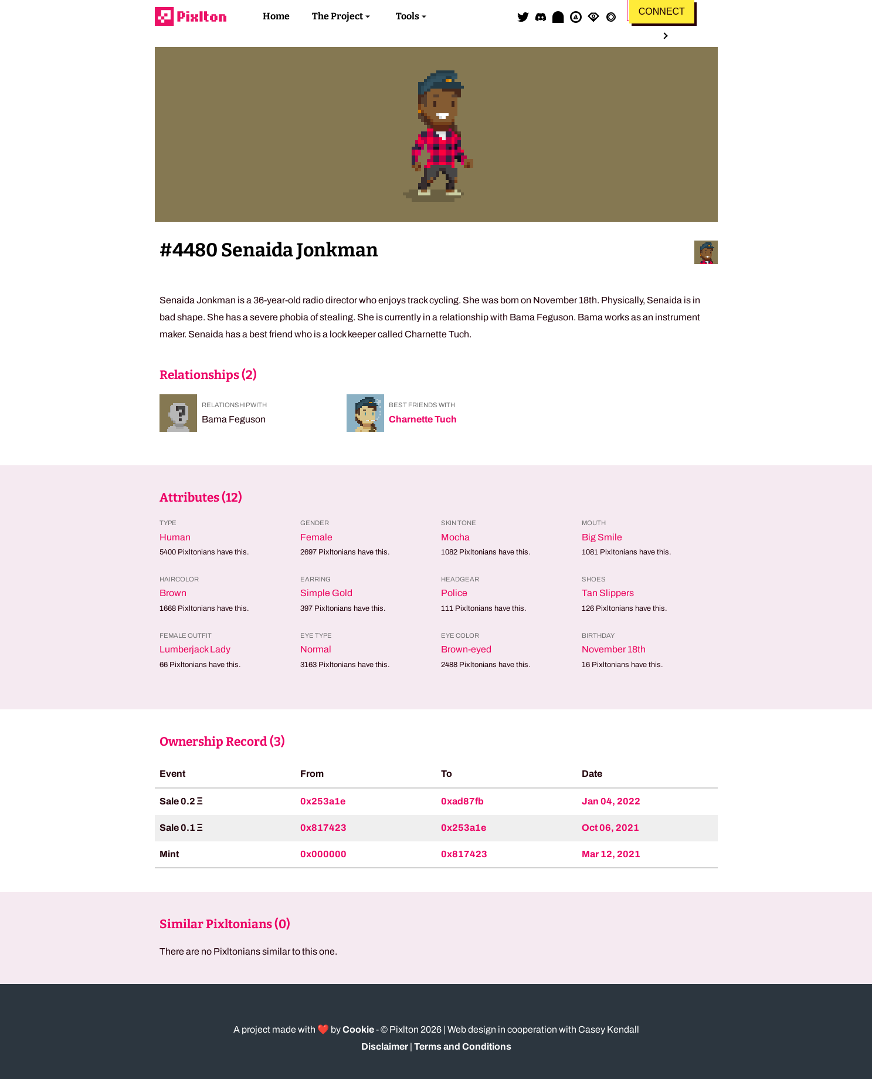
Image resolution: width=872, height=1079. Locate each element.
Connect (662, 11)
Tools (407, 16)
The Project (337, 16)
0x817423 (323, 828)
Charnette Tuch (423, 419)
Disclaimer (384, 1046)
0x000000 (323, 854)
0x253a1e (322, 801)
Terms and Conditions (462, 1046)
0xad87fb (462, 801)
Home (276, 16)
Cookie (358, 1029)
